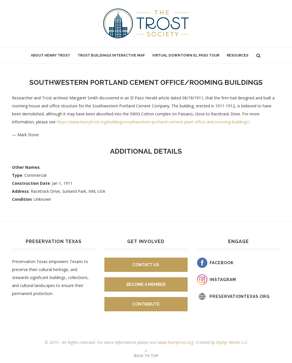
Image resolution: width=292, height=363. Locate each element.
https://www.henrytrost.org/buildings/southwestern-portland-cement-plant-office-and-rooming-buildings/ (153, 122)
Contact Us (146, 264)
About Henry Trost (50, 55)
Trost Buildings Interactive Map (111, 55)
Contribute (146, 304)
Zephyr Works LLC (232, 342)
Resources (237, 55)
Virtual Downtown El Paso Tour (185, 55)
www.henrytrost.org (175, 342)
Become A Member (146, 284)
